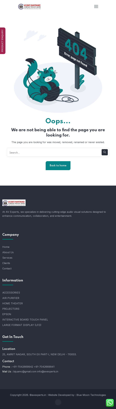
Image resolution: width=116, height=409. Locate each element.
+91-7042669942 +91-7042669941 (33, 366)
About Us (8, 252)
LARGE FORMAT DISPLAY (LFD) (21, 325)
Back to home (58, 165)
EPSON (6, 314)
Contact (6, 268)
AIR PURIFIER (10, 298)
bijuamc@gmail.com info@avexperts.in (35, 371)
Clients (6, 263)
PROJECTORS (10, 308)
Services (7, 257)
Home (5, 246)
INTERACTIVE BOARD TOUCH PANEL (25, 319)
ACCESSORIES (11, 292)
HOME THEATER (12, 303)
